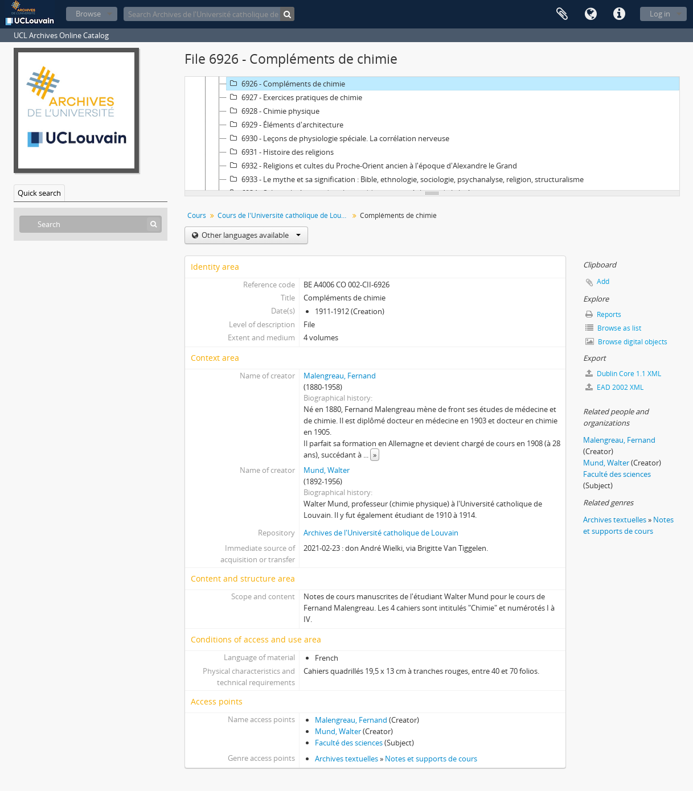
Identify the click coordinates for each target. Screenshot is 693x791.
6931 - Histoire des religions (280, 152)
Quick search (39, 193)
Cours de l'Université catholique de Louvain (284, 215)
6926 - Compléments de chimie (286, 83)
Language (590, 14)
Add (603, 281)
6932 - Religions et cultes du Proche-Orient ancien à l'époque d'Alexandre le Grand (372, 165)
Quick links (619, 14)
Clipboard (562, 14)
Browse (88, 14)
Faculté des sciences (349, 743)
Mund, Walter (327, 470)
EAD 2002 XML (614, 387)
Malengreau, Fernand (340, 375)
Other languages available (250, 235)
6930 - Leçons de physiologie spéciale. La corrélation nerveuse (338, 138)
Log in (660, 14)
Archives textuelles (346, 758)
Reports (603, 314)
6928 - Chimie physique (273, 111)
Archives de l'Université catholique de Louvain (381, 533)
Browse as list (613, 328)
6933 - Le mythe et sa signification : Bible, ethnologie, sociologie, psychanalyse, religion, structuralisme (405, 179)
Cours (196, 215)
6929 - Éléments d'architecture (285, 124)
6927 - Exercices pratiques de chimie (294, 97)
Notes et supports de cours (431, 758)
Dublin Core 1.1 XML (623, 373)
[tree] (432, 134)
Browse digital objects (626, 342)
